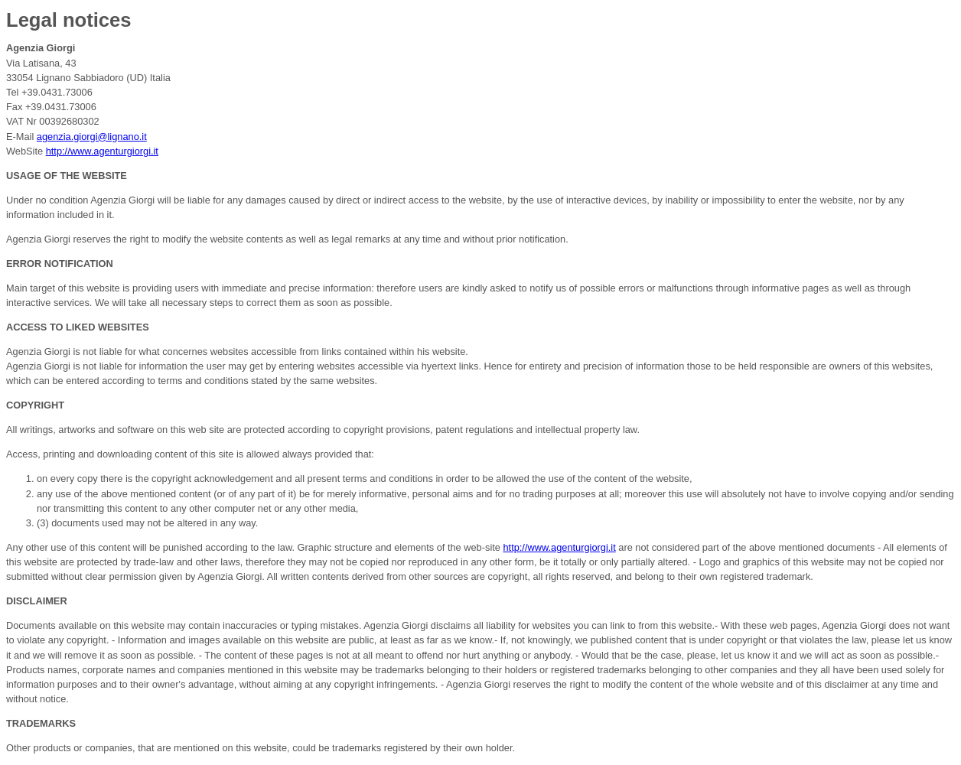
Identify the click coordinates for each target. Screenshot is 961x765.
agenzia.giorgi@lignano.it (92, 136)
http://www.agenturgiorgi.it (102, 151)
